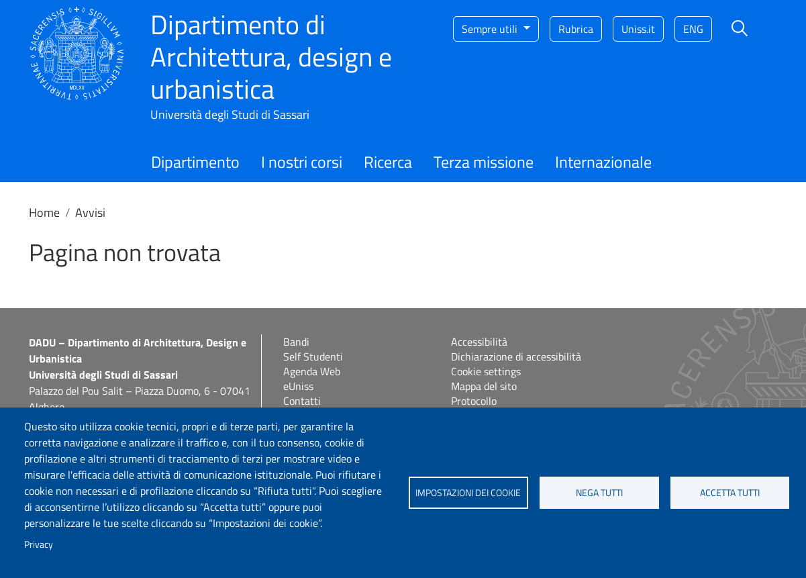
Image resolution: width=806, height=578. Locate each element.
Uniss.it (638, 29)
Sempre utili (491, 29)
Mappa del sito (484, 386)
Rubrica (575, 29)
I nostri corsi (301, 162)
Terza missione (484, 162)
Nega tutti (599, 492)
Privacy (38, 544)
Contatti (302, 400)
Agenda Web (311, 371)
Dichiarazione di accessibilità (516, 356)
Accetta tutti (730, 492)
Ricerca (388, 162)
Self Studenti (313, 356)
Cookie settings (486, 371)
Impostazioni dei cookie (468, 492)
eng (693, 29)
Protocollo (474, 400)
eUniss (298, 386)
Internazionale (603, 162)
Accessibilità (479, 341)
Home (44, 212)
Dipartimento (195, 162)
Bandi (296, 341)
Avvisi (90, 212)
